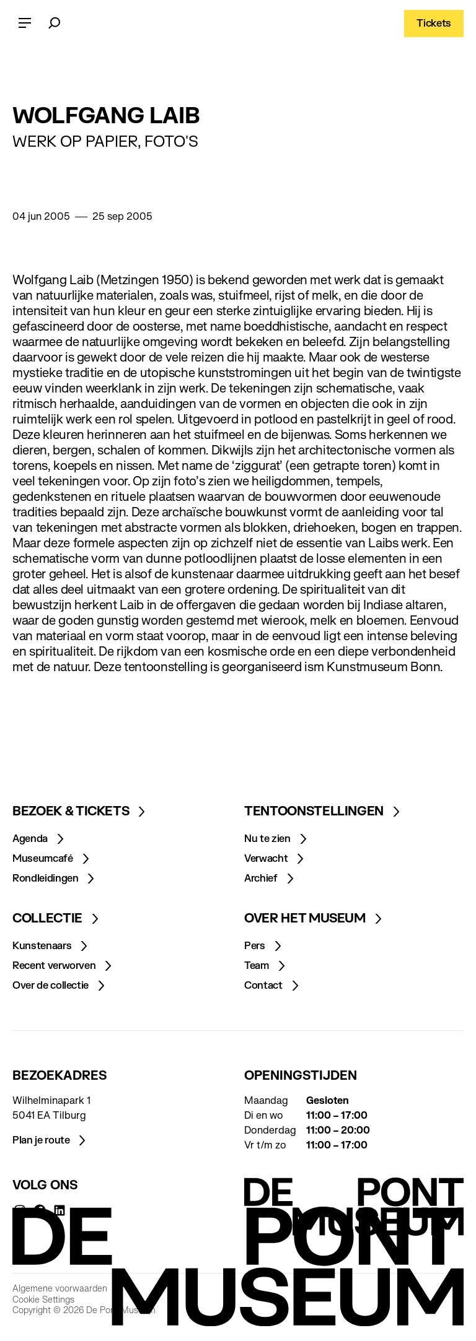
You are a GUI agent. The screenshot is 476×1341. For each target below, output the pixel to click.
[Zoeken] (54, 24)
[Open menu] (24, 24)
